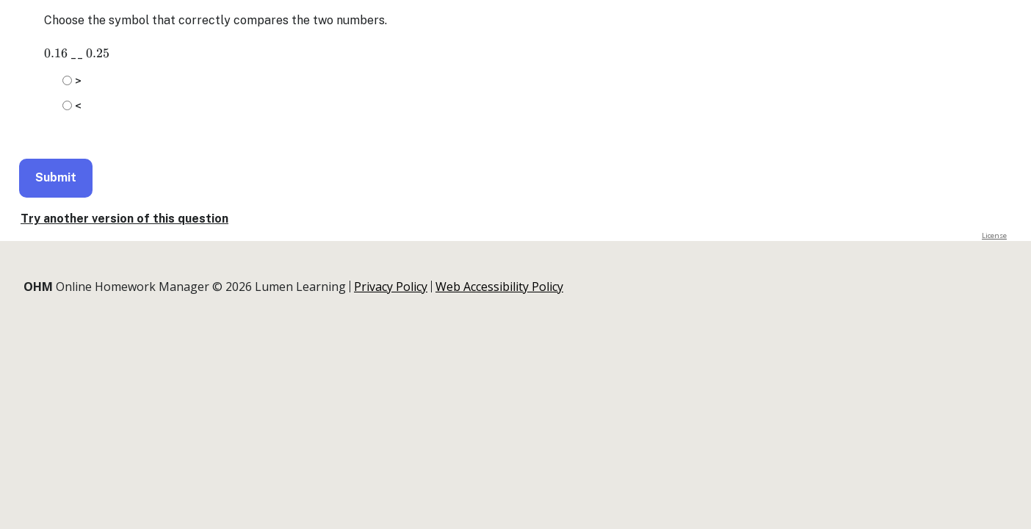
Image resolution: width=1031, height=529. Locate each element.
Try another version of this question (124, 219)
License (994, 235)
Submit (55, 177)
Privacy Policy (390, 286)
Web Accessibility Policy (499, 286)
